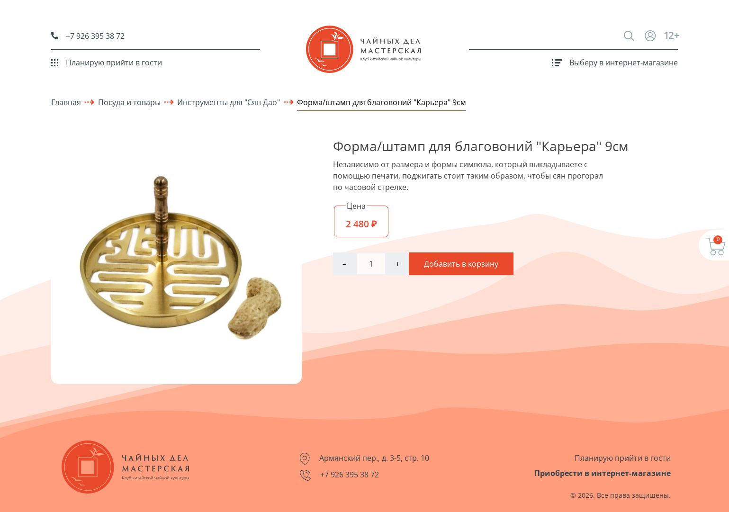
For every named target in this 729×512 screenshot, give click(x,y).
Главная (66, 102)
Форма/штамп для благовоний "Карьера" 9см (381, 102)
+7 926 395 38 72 (88, 36)
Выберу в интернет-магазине (615, 62)
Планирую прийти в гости (106, 62)
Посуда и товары (129, 102)
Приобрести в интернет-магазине (602, 473)
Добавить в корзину (461, 264)
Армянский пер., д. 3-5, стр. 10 (364, 459)
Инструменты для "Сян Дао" (228, 102)
